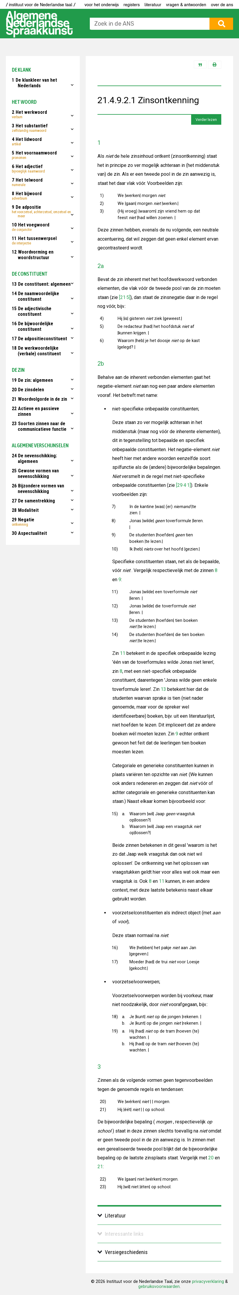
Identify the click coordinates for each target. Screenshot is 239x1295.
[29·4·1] (183, 485)
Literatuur (152, 5)
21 (100, 1166)
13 (163, 689)
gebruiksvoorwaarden (159, 1286)
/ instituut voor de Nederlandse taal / (40, 5)
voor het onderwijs (101, 5)
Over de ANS (222, 5)
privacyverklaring (208, 1281)
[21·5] (124, 297)
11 (122, 653)
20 (211, 1158)
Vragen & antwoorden (186, 5)
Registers (131, 5)
